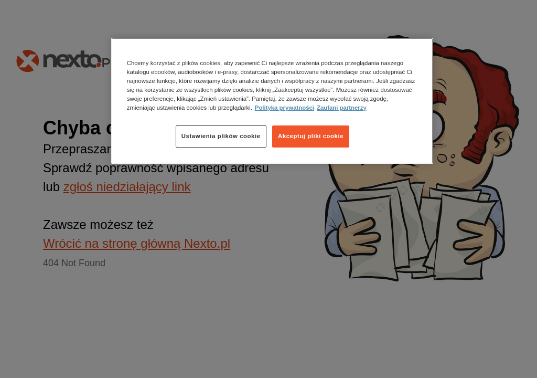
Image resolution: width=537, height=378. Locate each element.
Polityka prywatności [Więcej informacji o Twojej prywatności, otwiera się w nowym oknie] (284, 107)
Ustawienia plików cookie (221, 136)
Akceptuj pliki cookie (310, 136)
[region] (272, 101)
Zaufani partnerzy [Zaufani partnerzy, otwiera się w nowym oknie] (342, 107)
